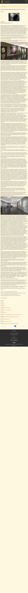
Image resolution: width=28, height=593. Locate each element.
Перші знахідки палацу (3, 312)
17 (10, 326)
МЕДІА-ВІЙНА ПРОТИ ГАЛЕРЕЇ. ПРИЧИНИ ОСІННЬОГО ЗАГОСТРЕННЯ (9, 316)
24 (21, 326)
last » (26, 326)
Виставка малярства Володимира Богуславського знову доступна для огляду (11, 314)
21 (16, 326)
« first (2, 326)
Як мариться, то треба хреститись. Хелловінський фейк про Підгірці (9, 323)
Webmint (15, 345)
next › (24, 326)
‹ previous (5, 326)
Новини (5, 6)
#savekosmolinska (3, 305)
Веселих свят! (2, 303)
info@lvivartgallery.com (14, 337)
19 (13, 326)
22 (18, 326)
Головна (2, 6)
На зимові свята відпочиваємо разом (5, 307)
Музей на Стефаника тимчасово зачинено (6, 321)
